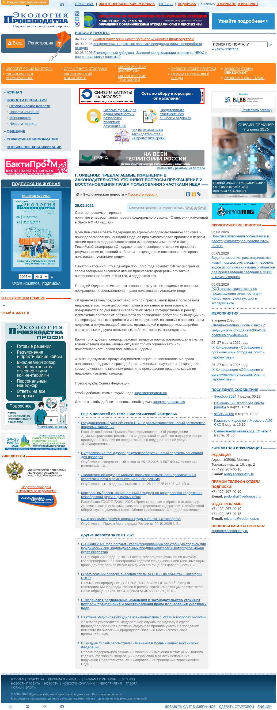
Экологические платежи (193, 69)
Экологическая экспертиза (132, 69)
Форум (16, 687)
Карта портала (226, 49)
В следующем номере (23, 298)
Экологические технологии (132, 78)
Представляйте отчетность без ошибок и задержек (175, 114)
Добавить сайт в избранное (190, 707)
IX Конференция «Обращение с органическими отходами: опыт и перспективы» (238, 352)
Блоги (31, 687)
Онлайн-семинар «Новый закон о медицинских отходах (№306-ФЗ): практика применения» (238, 330)
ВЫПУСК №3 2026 (36, 196)
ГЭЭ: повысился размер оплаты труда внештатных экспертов (131, 519)
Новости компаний (24, 112)
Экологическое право (244, 78)
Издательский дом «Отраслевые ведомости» (59, 694)
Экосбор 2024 (225, 396)
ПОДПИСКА (36, 679)
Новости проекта (92, 33)
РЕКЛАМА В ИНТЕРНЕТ (101, 679)
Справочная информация (32, 139)
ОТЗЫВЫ (166, 4)
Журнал (14, 92)
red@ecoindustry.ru (239, 474)
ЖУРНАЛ (17, 679)
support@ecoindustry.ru (229, 531)
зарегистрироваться (150, 393)
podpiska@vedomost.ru (242, 496)
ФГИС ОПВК (224, 414)
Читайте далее (13, 313)
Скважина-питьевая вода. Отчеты (241, 431)
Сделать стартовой (236, 707)
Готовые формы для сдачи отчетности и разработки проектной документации (120, 118)
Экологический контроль (29, 69)
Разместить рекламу (52, 427)
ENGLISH (264, 707)
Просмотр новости (143, 194)
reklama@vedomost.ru (241, 519)
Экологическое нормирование (20, 76)
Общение (16, 131)
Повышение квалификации (34, 147)
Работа (131, 683)
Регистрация (40, 43)
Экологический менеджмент (238, 70)
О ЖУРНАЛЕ (84, 4)
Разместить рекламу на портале (181, 168)
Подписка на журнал (36, 183)
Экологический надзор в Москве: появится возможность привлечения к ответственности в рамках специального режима (138, 477)
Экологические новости (29, 106)
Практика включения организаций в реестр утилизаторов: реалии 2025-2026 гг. (240, 241)
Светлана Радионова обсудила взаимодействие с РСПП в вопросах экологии (143, 617)
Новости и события (27, 100)
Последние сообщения (234, 390)
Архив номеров (26, 284)
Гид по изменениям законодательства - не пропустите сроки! (149, 134)
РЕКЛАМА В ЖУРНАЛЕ (64, 679)
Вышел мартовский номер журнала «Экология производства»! (143, 39)
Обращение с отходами (85, 69)
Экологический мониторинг (78, 76)
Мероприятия (20, 118)
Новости (51, 683)
